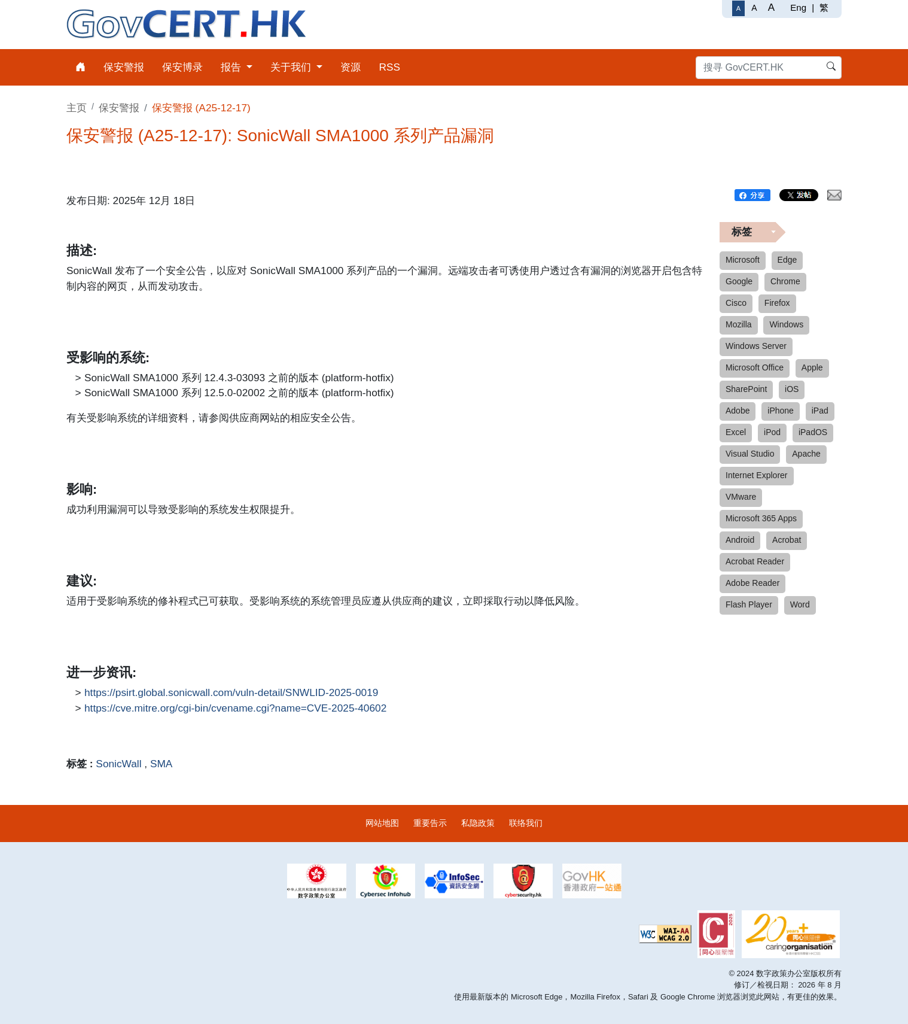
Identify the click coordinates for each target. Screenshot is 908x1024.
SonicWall (118, 764)
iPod (772, 432)
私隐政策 (478, 823)
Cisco (736, 303)
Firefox (777, 303)
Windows (786, 324)
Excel (736, 432)
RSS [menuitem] (389, 67)
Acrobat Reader (755, 561)
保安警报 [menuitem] (123, 67)
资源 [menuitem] (350, 67)
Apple (812, 367)
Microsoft (743, 260)
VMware (741, 497)
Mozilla (739, 324)
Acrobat (786, 540)
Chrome (785, 281)
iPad (820, 410)
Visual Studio (750, 453)
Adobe (737, 410)
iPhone (780, 410)
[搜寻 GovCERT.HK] (769, 67)
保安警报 (119, 108)
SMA (161, 764)
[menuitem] (80, 67)
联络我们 (526, 823)
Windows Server (756, 346)
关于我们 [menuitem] (292, 67)
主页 (76, 108)
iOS (792, 389)
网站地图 (382, 823)
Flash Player (749, 604)
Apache (806, 453)
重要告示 (430, 823)
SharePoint (746, 389)
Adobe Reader (752, 583)
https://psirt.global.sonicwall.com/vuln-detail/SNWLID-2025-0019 (231, 693)
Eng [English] (798, 7)
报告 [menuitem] (232, 67)
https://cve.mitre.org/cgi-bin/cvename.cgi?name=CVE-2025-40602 (235, 708)
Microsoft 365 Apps (761, 518)
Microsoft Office (755, 367)
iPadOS (813, 432)
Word (800, 604)
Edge (787, 260)
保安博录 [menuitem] (182, 67)
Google (739, 281)
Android (740, 540)
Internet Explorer (757, 475)
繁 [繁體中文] (823, 7)
